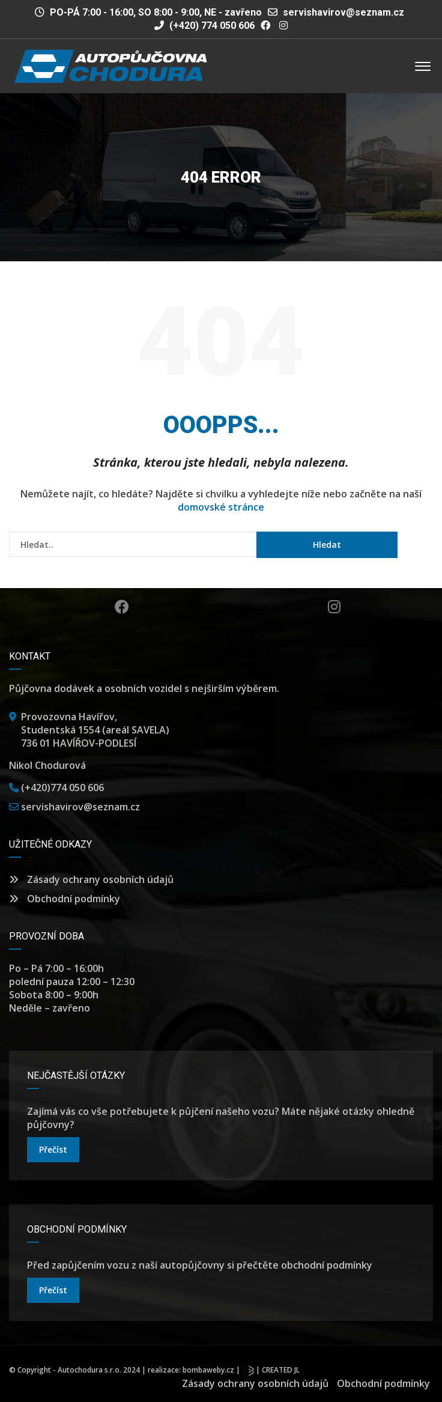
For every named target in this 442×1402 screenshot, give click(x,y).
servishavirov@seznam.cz (343, 12)
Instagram (334, 607)
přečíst (53, 1149)
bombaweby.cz (208, 1370)
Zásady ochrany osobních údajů (91, 879)
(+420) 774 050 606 (204, 25)
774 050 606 (77, 787)
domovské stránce (221, 507)
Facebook (122, 607)
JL (297, 1370)
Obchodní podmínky (64, 898)
